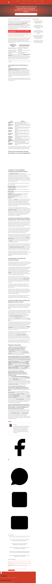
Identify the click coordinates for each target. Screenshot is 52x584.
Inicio (13, 1)
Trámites (16, 578)
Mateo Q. (15, 424)
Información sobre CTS (30, 3)
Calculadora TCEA (35, 1)
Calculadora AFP (41, 1)
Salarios (43, 3)
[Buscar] (36, 14)
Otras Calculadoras (23, 3)
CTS (5, 578)
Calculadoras (2, 578)
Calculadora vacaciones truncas (26, 1)
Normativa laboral (37, 3)
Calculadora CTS (18, 1)
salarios (13, 578)
